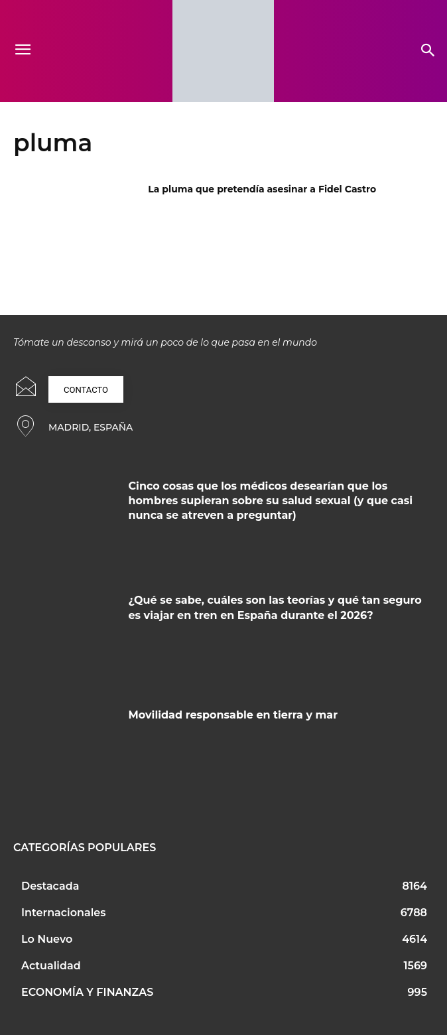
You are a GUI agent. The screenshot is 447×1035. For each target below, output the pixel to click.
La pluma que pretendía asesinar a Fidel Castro (262, 189)
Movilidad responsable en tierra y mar (233, 715)
